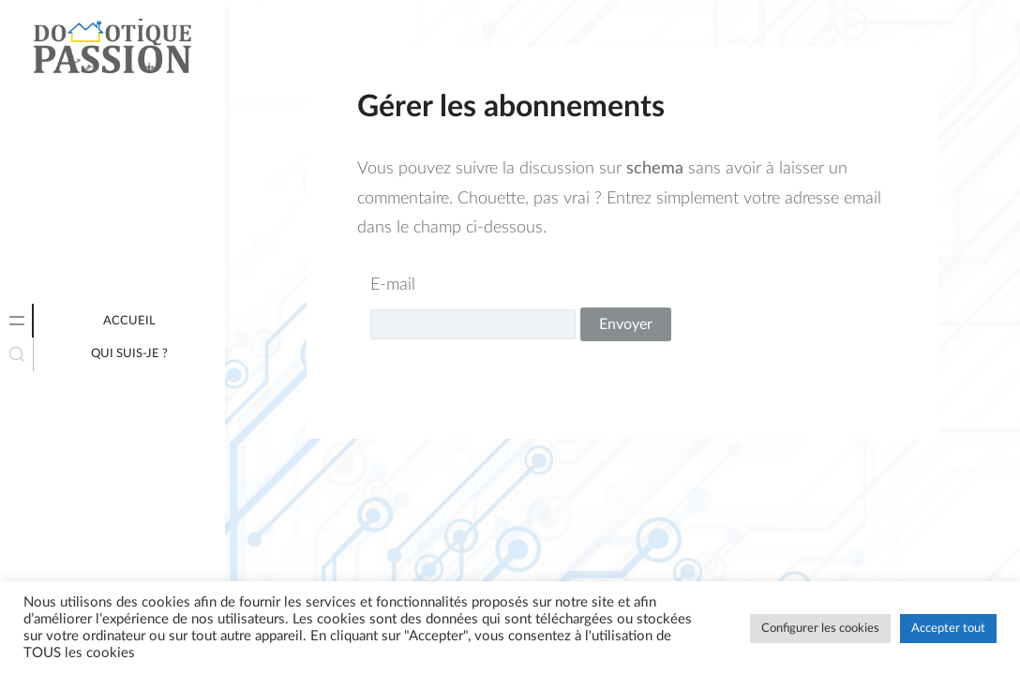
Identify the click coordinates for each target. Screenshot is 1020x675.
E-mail (392, 285)
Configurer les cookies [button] (820, 628)
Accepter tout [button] (948, 628)
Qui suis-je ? (129, 354)
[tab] (17, 321)
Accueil (129, 321)
